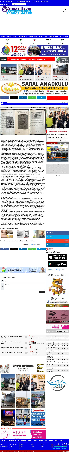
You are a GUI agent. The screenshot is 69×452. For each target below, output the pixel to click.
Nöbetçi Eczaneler (10, 1)
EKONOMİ (51, 36)
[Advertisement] (34, 25)
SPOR (46, 36)
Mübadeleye (17, 240)
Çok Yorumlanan (63, 143)
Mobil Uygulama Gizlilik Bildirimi (23, 1)
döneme (30, 240)
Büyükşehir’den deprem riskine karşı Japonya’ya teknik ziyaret (28, 59)
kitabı (27, 240)
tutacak (34, 240)
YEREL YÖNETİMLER (22, 36)
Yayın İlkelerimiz (35, 1)
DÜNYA (56, 36)
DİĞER (66, 36)
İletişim (2, 1)
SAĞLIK (62, 36)
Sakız (21, 240)
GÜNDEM (31, 36)
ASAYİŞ (36, 36)
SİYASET (41, 36)
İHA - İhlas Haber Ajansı (12, 228)
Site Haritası (24, 451)
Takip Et (66, 240)
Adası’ (24, 240)
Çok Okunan (52, 143)
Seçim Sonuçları (44, 1)
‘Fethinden (12, 240)
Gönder (42, 292)
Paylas (5, 249)
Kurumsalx (57, 175)
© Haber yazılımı (62, 451)
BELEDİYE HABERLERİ (11, 36)
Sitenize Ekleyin (31, 451)
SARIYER (3, 36)
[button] (8, 58)
